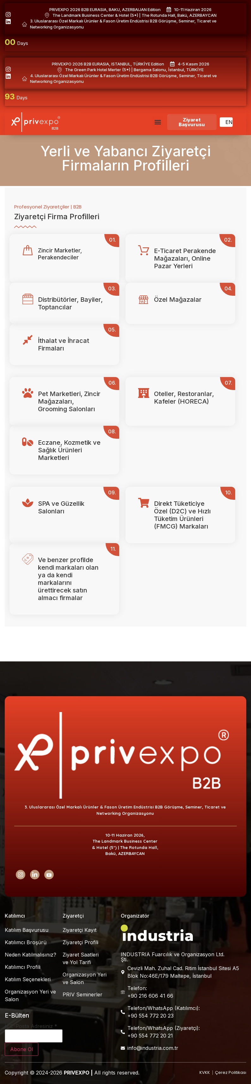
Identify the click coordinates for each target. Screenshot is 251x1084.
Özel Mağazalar (178, 299)
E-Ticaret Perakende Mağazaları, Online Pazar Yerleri (185, 258)
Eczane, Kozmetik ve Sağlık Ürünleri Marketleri (69, 450)
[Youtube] (49, 874)
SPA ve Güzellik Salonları (61, 507)
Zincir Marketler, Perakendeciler (60, 254)
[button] (157, 122)
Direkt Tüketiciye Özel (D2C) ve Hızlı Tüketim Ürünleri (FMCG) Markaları (182, 515)
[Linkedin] (35, 874)
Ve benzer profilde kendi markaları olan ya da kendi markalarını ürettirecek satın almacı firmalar (68, 579)
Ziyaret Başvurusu (192, 122)
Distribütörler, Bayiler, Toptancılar (70, 303)
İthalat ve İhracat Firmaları (63, 344)
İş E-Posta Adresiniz (31, 1026)
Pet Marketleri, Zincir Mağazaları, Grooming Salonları (69, 401)
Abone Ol (21, 1049)
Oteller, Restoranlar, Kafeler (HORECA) (184, 397)
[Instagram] (20, 874)
